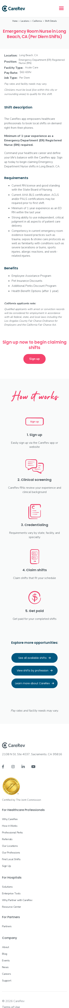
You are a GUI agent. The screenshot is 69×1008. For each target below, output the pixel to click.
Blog (4, 954)
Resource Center (11, 907)
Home (14, 21)
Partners (7, 926)
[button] (61, 8)
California (37, 21)
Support (6, 980)
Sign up (34, 359)
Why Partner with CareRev (17, 900)
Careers (6, 974)
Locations (25, 21)
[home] (13, 9)
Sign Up (6, 866)
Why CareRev (10, 819)
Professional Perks (12, 832)
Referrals (7, 839)
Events (6, 960)
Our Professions (11, 852)
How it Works (9, 826)
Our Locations (10, 846)
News (5, 967)
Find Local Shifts (11, 859)
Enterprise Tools (11, 893)
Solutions (7, 887)
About (5, 947)
